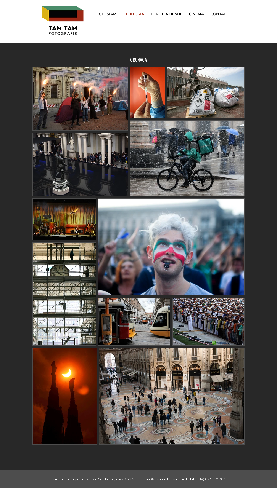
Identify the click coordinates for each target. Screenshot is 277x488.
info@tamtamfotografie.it (166, 479)
